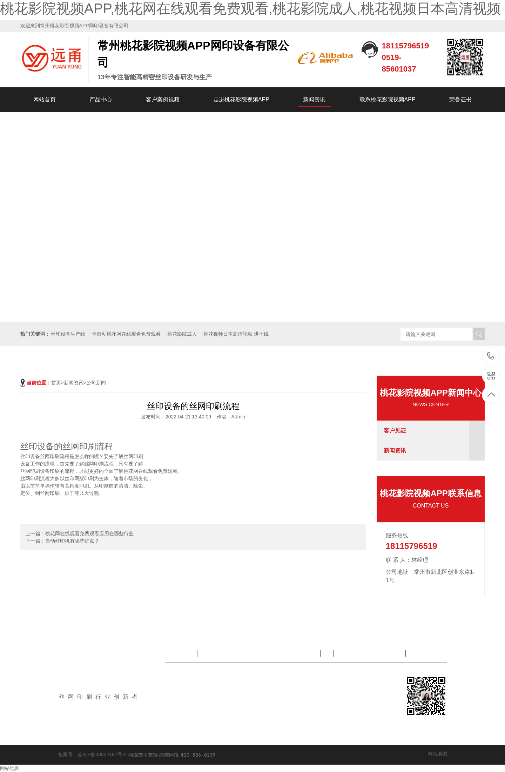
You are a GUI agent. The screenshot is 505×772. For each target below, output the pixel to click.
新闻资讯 (314, 99)
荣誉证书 (460, 99)
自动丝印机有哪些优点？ (72, 541)
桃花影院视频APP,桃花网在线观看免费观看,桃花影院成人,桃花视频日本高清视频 (250, 8)
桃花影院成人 (182, 334)
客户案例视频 (163, 99)
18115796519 (491, 355)
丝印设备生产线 (68, 334)
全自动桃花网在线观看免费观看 (126, 334)
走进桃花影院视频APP (241, 99)
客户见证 (395, 431)
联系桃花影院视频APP (387, 99)
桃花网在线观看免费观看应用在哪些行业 (89, 533)
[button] (496, 217)
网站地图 (437, 754)
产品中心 (100, 99)
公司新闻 (96, 382)
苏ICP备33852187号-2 (102, 754)
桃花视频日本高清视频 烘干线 (236, 334)
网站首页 (44, 99)
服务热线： (400, 535)
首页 (56, 382)
